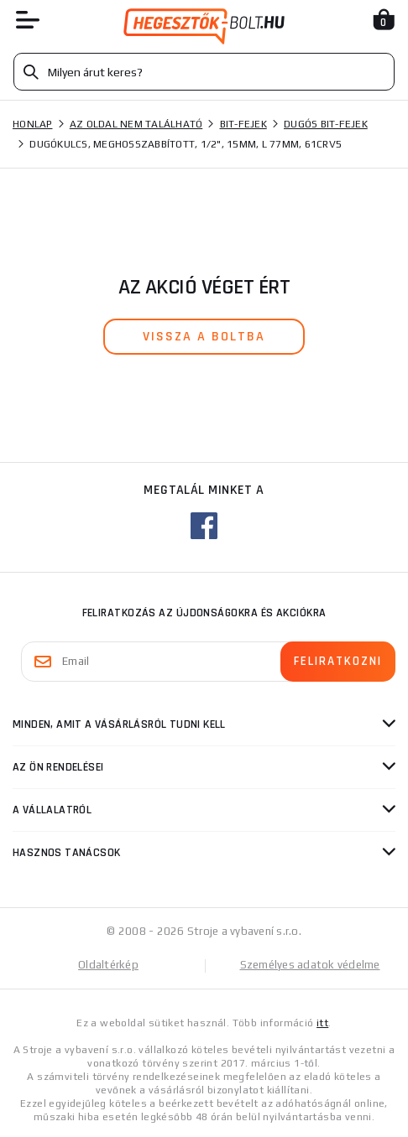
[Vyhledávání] (204, 72)
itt (322, 1023)
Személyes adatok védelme (310, 964)
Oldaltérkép (108, 964)
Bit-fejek (243, 124)
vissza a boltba (204, 336)
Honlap (33, 124)
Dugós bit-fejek (326, 124)
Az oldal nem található (136, 124)
